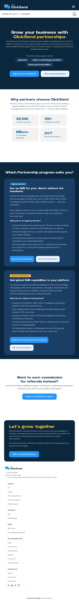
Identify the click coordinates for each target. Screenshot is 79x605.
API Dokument (12, 547)
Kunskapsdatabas (13, 563)
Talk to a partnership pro (24, 454)
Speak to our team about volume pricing (29, 340)
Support (10, 573)
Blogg (9, 543)
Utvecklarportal (12, 551)
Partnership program (14, 500)
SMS (9, 514)
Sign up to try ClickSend (24, 74)
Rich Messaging (12, 518)
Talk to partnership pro (55, 74)
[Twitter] (9, 585)
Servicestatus (12, 577)
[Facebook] (15, 585)
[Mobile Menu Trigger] (73, 6)
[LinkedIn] (12, 585)
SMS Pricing (11, 528)
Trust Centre (11, 559)
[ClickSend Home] (13, 468)
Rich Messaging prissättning (16, 532)
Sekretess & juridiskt (34, 598)
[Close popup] (75, 14)
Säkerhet (10, 555)
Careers (10, 492)
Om (9, 488)
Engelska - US (16, 14)
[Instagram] (18, 585)
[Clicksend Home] (15, 6)
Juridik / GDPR (12, 581)
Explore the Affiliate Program (39, 396)
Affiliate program (13, 504)
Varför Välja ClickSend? (14, 496)
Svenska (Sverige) (12, 472)
